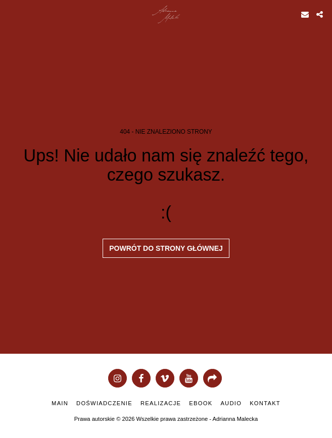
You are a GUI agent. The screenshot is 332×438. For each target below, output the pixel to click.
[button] (11, 14)
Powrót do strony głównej (166, 248)
